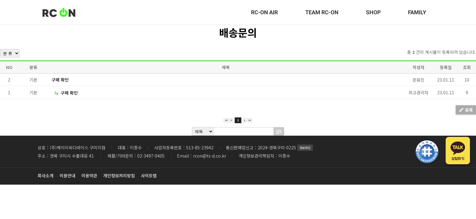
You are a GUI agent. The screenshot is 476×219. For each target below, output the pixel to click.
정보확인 (305, 147)
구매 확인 (60, 80)
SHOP (373, 12)
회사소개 (45, 175)
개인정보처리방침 (119, 175)
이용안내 (67, 175)
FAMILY (417, 12)
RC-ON (59, 12)
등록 (466, 110)
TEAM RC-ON (321, 12)
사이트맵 (149, 175)
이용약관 (89, 175)
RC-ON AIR (264, 12)
